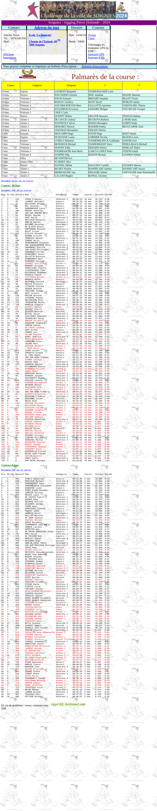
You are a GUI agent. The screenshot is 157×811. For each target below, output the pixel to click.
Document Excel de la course (17, 181)
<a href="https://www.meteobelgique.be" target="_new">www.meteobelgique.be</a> (133, 44)
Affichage (8, 54)
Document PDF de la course (16, 191)
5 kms (91, 38)
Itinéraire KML (96, 57)
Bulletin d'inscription (94, 66)
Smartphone (9, 57)
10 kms (92, 35)
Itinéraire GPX (96, 54)
